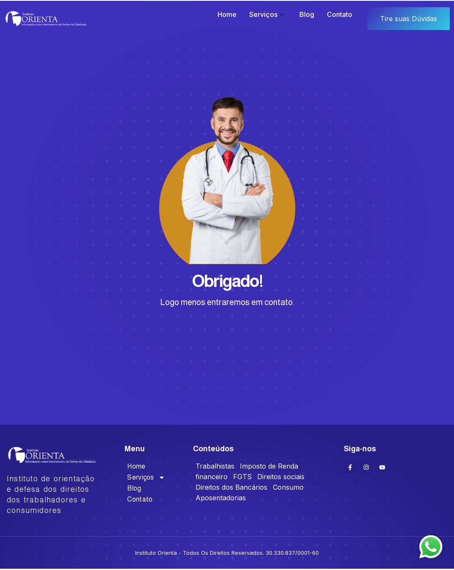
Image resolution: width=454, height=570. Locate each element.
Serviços (268, 14)
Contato (339, 14)
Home (227, 14)
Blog (306, 14)
